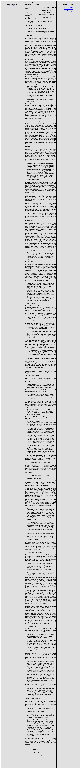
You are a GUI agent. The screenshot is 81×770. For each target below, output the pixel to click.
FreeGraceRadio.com (13, 5)
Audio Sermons (68, 7)
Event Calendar (68, 11)
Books (68, 10)
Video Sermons (68, 9)
